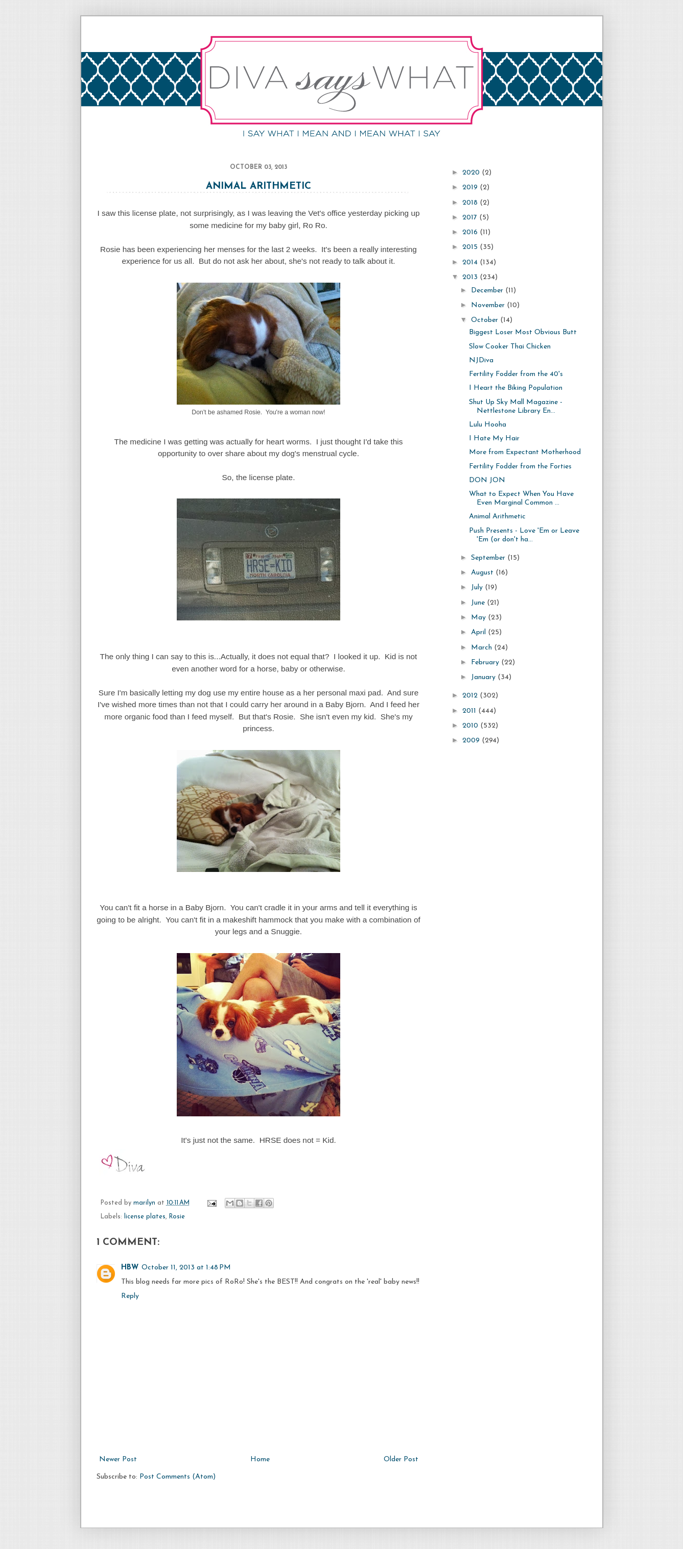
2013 (471, 277)
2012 (471, 695)
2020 (472, 173)
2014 (471, 262)
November (489, 305)
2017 (470, 217)
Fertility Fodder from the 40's (516, 374)
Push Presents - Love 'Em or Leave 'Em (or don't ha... (524, 535)
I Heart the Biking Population (515, 388)
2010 (471, 726)
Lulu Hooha (487, 425)
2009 (472, 740)
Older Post (401, 1459)
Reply (130, 1296)
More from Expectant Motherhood (525, 452)
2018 (471, 203)
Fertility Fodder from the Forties (520, 466)
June (479, 603)
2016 (471, 232)
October (485, 320)
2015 (471, 247)
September (489, 558)
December (488, 290)
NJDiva (481, 360)
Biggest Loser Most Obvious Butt (523, 332)
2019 (471, 187)
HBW (129, 1267)
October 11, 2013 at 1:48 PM (186, 1267)
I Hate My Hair (494, 438)
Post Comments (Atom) (177, 1477)
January (484, 677)
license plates (145, 1217)
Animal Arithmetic (258, 186)
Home (260, 1459)
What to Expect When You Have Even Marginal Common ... (521, 498)
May (479, 617)
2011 (470, 711)
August (483, 573)
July (478, 587)
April (479, 632)
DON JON (487, 480)
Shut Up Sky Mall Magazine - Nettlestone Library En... (515, 406)
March (482, 648)
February (486, 662)
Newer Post (118, 1459)
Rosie (177, 1217)
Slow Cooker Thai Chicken (510, 347)
